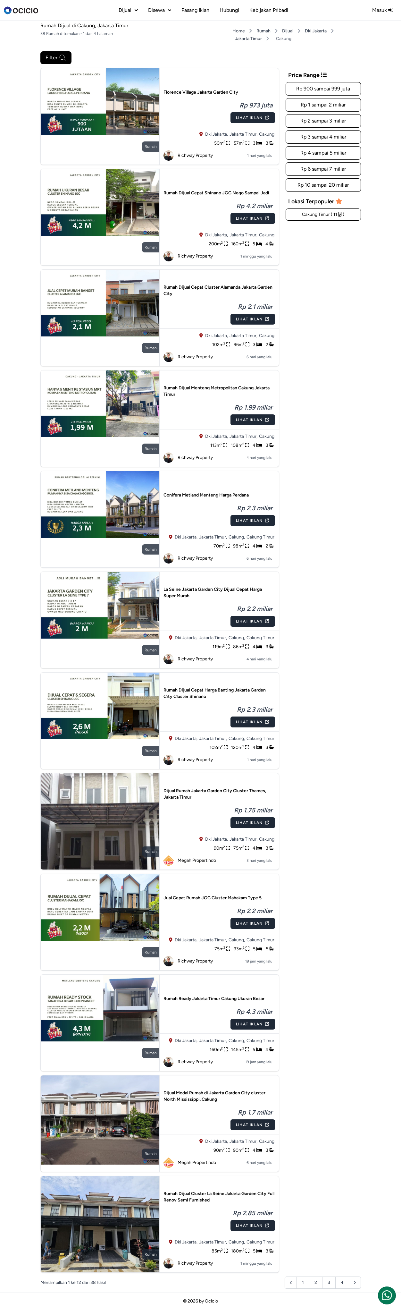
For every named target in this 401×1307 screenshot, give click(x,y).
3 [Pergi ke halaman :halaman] (329, 1282)
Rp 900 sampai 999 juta (323, 89)
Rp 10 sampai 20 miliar (323, 185)
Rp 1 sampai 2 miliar (323, 105)
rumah (151, 146)
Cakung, (237, 537)
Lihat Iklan (252, 117)
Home (238, 31)
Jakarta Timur (248, 38)
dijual (128, 10)
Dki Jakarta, (216, 134)
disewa (159, 10)
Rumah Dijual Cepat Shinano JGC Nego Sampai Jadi (216, 193)
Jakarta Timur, (243, 134)
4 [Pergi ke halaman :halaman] (342, 1282)
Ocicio (211, 1301)
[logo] (21, 10)
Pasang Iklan (195, 10)
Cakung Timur (260, 537)
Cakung (266, 134)
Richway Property (188, 155)
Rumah (263, 31)
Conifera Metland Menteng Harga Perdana (206, 495)
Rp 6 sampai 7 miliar (323, 169)
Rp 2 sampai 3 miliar (323, 121)
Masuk (382, 10)
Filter (56, 58)
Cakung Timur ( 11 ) (323, 214)
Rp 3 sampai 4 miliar (323, 137)
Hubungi (229, 10)
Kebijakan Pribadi (268, 10)
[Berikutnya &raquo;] (355, 1283)
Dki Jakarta (316, 31)
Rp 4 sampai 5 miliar (323, 153)
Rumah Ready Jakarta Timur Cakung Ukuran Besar (213, 998)
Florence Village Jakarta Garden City (200, 92)
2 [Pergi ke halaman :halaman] (315, 1282)
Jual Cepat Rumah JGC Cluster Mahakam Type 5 (212, 898)
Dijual (287, 31)
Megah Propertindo (189, 860)
